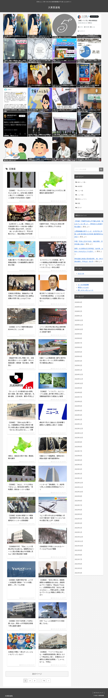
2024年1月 (78, 424)
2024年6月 (78, 401)
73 (44, 681)
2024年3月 (78, 415)
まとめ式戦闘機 (83, 285)
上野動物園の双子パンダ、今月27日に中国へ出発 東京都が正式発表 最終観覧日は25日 (88, 234)
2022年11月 (79, 487)
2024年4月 (78, 410)
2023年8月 (78, 447)
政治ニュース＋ (82, 199)
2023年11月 (79, 433)
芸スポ (79, 207)
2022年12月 (79, 483)
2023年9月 (78, 442)
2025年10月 (79, 329)
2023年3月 (78, 469)
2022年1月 (78, 532)
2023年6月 (78, 456)
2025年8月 (78, 338)
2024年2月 (78, 419)
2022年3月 (78, 523)
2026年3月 (78, 307)
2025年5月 (78, 352)
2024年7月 (78, 397)
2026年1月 (78, 316)
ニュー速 (80, 190)
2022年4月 (78, 519)
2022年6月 (78, 510)
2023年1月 (78, 478)
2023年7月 (78, 451)
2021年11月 (79, 541)
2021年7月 (78, 559)
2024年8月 (78, 392)
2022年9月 (78, 496)
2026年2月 (78, 311)
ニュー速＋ (80, 195)
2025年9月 (78, 334)
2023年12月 (79, 428)
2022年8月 (78, 501)
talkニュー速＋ (81, 182)
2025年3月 (78, 361)
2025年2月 (78, 365)
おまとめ (81, 273)
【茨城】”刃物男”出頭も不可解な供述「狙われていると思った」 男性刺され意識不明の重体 (88, 224)
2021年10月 (79, 546)
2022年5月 (78, 514)
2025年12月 (79, 320)
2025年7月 (78, 343)
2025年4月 (78, 356)
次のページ (37, 674)
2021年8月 (78, 555)
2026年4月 (78, 302)
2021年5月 (78, 568)
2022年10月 (79, 492)
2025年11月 (79, 325)
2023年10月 (79, 437)
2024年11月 (79, 379)
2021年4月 (78, 573)
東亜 (78, 203)
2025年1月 (78, 370)
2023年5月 (78, 460)
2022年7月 (78, 505)
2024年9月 (78, 388)
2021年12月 (79, 537)
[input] (88, 169)
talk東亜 (79, 186)
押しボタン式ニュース (85, 290)
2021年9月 (78, 550)
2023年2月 (78, 474)
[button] (101, 169)
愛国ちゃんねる (83, 287)
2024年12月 (79, 374)
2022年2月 (78, 528)
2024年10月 (79, 383)
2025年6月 (78, 347)
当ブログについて (98, 692)
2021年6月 (78, 564)
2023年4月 (78, 465)
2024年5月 (78, 406)
